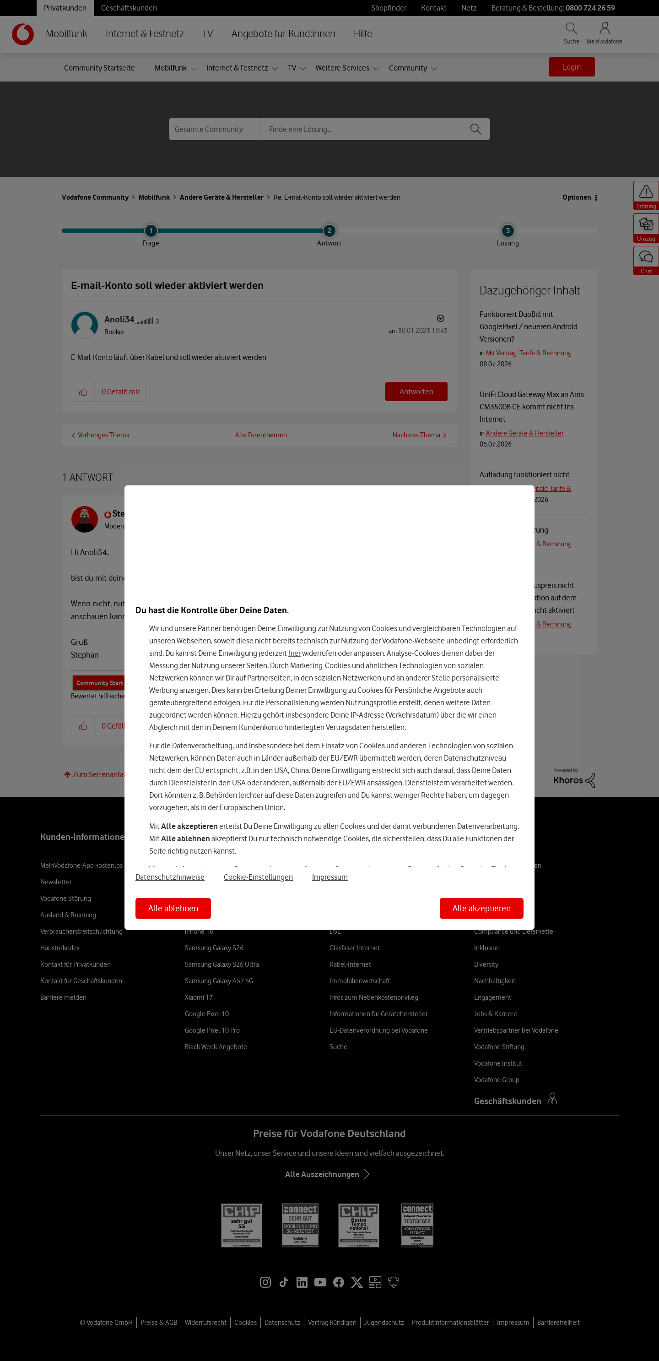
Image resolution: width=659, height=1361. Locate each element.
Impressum (330, 877)
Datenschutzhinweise (170, 877)
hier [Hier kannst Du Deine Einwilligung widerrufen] (294, 653)
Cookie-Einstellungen (258, 877)
